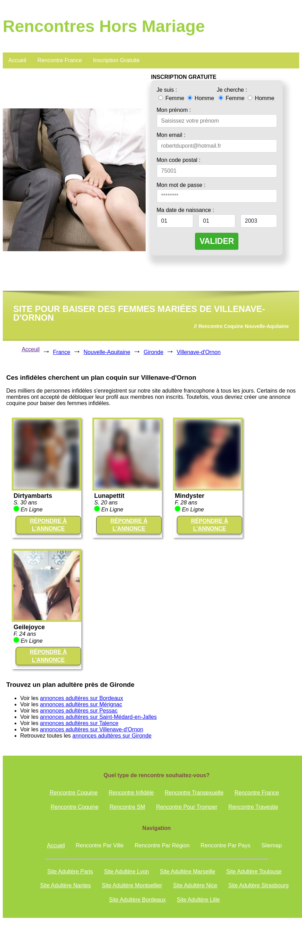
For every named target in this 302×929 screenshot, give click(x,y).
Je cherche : (232, 90)
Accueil (17, 60)
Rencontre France (60, 60)
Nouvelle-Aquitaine (107, 352)
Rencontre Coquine (74, 793)
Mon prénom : (174, 110)
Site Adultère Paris (70, 871)
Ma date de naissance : (185, 210)
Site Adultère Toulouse (253, 871)
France (61, 352)
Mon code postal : (179, 160)
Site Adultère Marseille (187, 871)
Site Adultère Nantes (65, 885)
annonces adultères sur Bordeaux (81, 698)
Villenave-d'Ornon (198, 352)
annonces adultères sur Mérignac (81, 704)
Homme (201, 98)
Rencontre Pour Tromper (186, 807)
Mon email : (171, 135)
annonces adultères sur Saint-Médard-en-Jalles (98, 717)
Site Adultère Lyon (126, 871)
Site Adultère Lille (198, 900)
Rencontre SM (127, 807)
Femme (172, 98)
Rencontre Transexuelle (194, 793)
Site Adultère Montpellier (132, 885)
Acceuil (31, 349)
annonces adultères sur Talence (79, 723)
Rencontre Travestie (253, 807)
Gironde (153, 352)
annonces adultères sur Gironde (112, 736)
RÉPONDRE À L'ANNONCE (48, 525)
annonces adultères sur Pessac (78, 711)
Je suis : (167, 90)
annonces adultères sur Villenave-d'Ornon (91, 729)
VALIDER (216, 241)
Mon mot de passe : (181, 185)
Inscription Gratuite (116, 60)
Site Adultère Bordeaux (137, 900)
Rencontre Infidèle (131, 793)
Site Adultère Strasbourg (258, 885)
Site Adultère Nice (195, 885)
